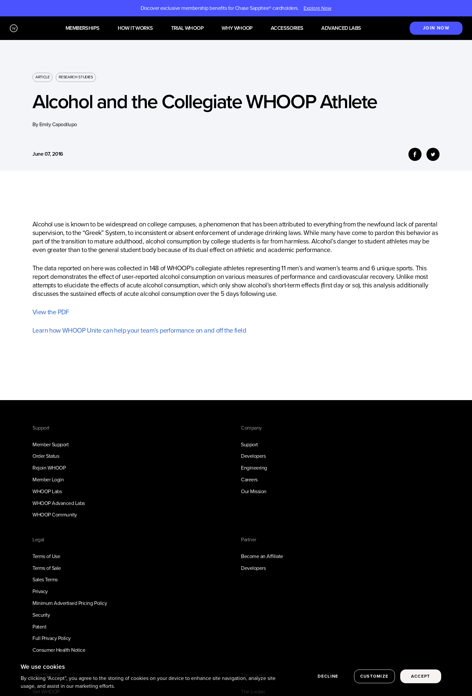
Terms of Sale (46, 568)
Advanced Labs (341, 28)
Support (249, 444)
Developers (253, 456)
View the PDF (50, 312)
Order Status (45, 456)
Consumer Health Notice (58, 650)
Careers (249, 479)
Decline (328, 679)
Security (41, 615)
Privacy (40, 591)
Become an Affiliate (262, 556)
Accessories (287, 28)
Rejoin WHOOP (49, 468)
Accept (420, 679)
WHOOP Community (54, 514)
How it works (135, 28)
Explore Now (317, 8)
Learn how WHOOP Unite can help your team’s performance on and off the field (139, 330)
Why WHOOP (237, 28)
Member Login (48, 479)
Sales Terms (45, 579)
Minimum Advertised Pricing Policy (69, 603)
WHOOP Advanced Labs (58, 503)
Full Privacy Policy (51, 638)
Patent (39, 626)
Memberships (82, 28)
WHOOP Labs (47, 491)
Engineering (254, 468)
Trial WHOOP (187, 28)
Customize (374, 679)
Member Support (50, 444)
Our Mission (253, 491)
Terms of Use (46, 556)
